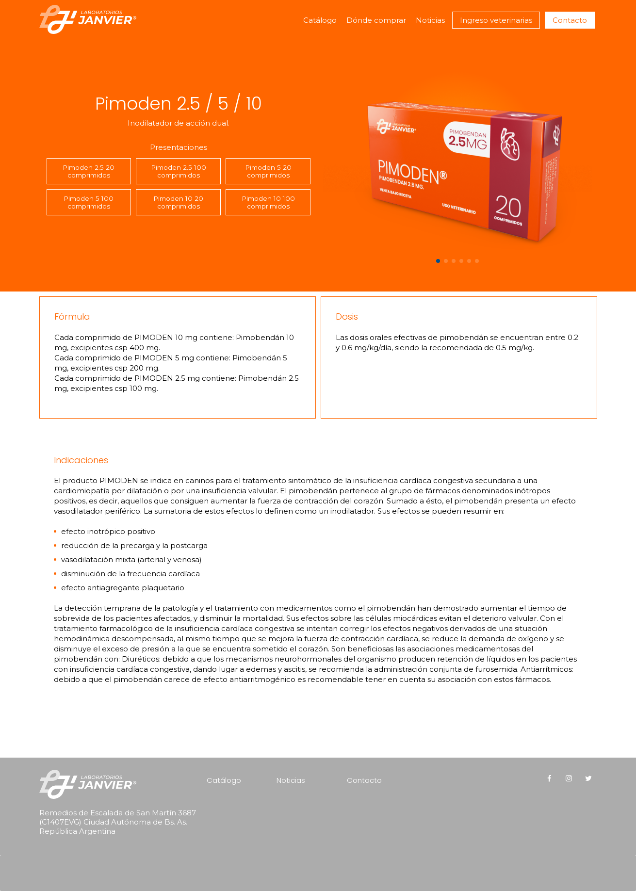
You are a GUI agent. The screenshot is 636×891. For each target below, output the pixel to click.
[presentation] (101, 860)
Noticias (430, 20)
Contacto (570, 20)
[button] (438, 261)
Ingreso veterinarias (496, 20)
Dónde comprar (376, 20)
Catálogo (320, 20)
